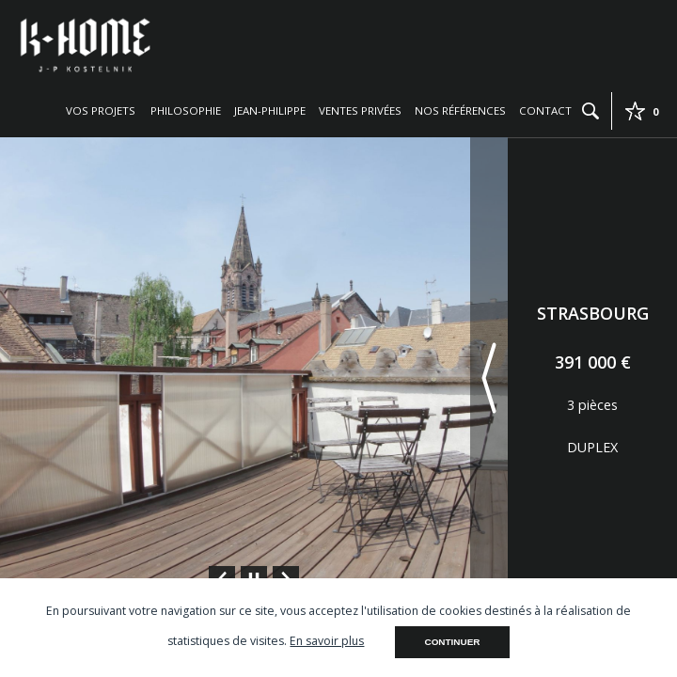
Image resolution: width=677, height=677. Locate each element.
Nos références (460, 110)
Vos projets (100, 110)
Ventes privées (360, 110)
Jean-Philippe (270, 110)
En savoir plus (327, 641)
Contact (545, 110)
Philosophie (185, 110)
